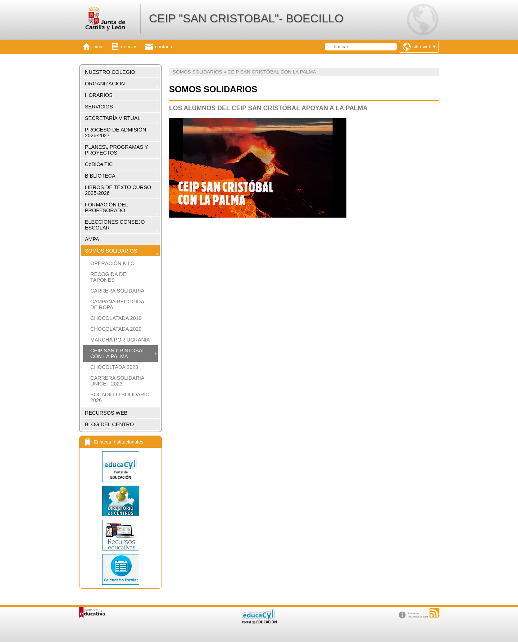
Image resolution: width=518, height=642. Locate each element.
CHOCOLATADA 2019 (116, 318)
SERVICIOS (99, 107)
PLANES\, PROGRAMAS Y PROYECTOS (116, 150)
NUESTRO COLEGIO (110, 72)
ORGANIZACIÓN (105, 83)
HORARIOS (99, 95)
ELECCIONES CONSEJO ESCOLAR (115, 225)
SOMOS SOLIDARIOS (111, 251)
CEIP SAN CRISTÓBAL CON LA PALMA (117, 353)
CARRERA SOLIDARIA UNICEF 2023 (117, 381)
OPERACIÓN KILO (112, 263)
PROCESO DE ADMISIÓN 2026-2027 (115, 132)
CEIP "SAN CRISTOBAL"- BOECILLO (246, 18)
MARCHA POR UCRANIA (120, 340)
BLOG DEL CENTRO (109, 424)
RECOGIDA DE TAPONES (108, 277)
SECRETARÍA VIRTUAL (113, 118)
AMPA (92, 239)
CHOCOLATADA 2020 (116, 329)
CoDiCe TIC (99, 164)
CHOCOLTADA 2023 (114, 367)
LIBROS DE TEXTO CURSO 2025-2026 (118, 190)
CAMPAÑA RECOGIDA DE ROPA (117, 304)
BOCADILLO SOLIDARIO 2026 (120, 397)
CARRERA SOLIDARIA (117, 291)
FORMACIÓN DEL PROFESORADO (106, 207)
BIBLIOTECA (100, 176)
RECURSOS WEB (106, 413)
